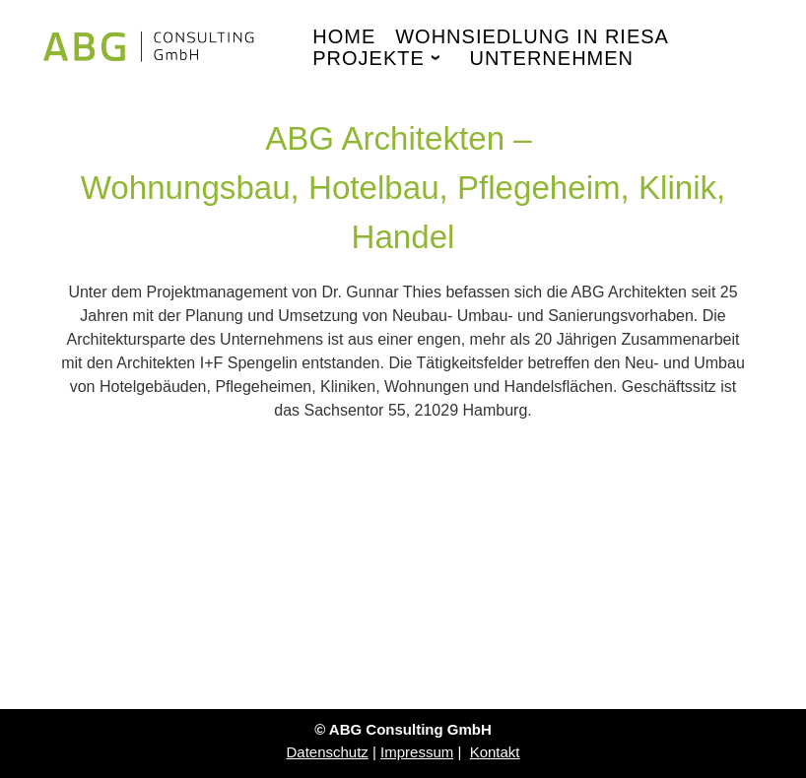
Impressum (416, 752)
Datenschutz (327, 752)
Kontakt (495, 752)
